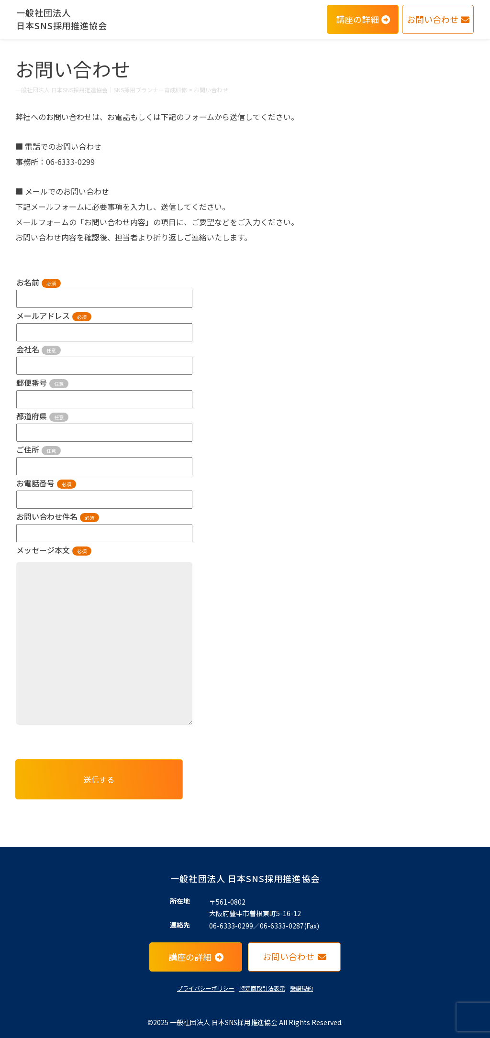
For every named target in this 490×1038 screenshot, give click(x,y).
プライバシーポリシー (205, 988)
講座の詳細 (363, 19)
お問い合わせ (438, 19)
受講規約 (301, 988)
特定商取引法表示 (262, 988)
